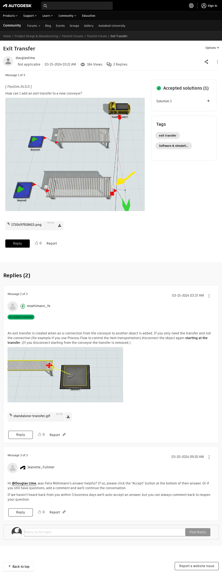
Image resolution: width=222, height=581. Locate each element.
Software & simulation (174, 146)
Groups (74, 26)
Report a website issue (196, 566)
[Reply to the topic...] (104, 532)
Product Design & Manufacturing (36, 36)
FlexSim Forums (72, 36)
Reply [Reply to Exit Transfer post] (17, 243)
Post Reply (198, 532)
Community (12, 25)
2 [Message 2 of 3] (21, 294)
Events (60, 26)
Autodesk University (111, 26)
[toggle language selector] (191, 5)
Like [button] (36, 243)
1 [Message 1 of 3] (18, 75)
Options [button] (210, 48)
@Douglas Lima (24, 483)
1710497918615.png (26, 224)
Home (7, 36)
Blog (48, 26)
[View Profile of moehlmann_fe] (38, 306)
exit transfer (167, 136)
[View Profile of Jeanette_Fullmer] (40, 467)
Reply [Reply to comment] (20, 434)
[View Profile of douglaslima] (25, 58)
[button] (217, 61)
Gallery (89, 26)
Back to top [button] (21, 566)
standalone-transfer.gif (31, 416)
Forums (32, 26)
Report (51, 243)
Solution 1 (164, 101)
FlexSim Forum (97, 36)
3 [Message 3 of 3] (21, 455)
